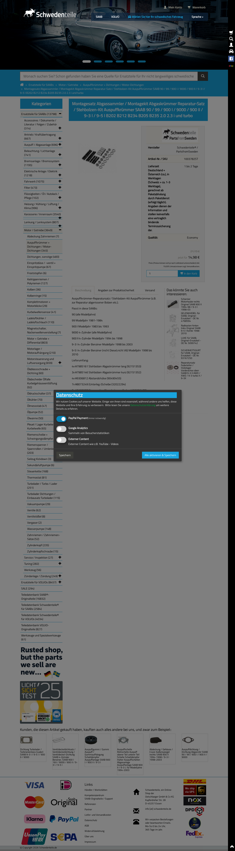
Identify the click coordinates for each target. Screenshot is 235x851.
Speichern (65, 455)
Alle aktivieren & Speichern (160, 455)
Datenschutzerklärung (142, 405)
